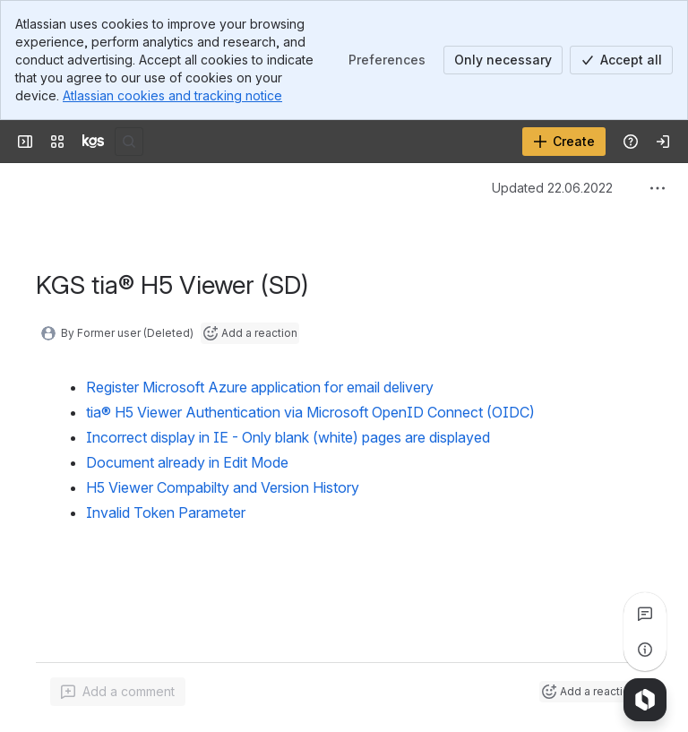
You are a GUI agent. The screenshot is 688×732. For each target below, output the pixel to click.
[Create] (564, 141)
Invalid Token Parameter (165, 512)
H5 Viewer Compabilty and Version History (222, 487)
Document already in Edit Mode (187, 462)
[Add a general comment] (117, 691)
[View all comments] (645, 613)
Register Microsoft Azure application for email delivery (260, 387)
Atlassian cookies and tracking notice (172, 95)
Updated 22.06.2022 (552, 187)
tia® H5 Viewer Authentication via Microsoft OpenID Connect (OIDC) (310, 412)
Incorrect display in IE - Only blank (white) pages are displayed (288, 437)
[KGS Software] (93, 141)
